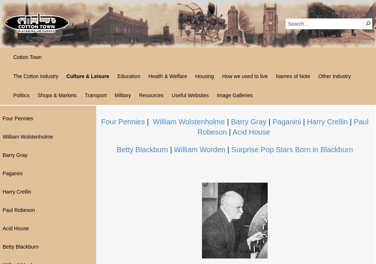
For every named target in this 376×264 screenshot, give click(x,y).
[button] (368, 23)
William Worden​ (199, 150)
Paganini (286, 122)
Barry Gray (249, 122)
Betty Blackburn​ (142, 150)
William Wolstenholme (189, 122)
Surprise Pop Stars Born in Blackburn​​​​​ (292, 150)
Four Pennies (123, 122)
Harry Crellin (328, 122)
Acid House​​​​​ (251, 132)
